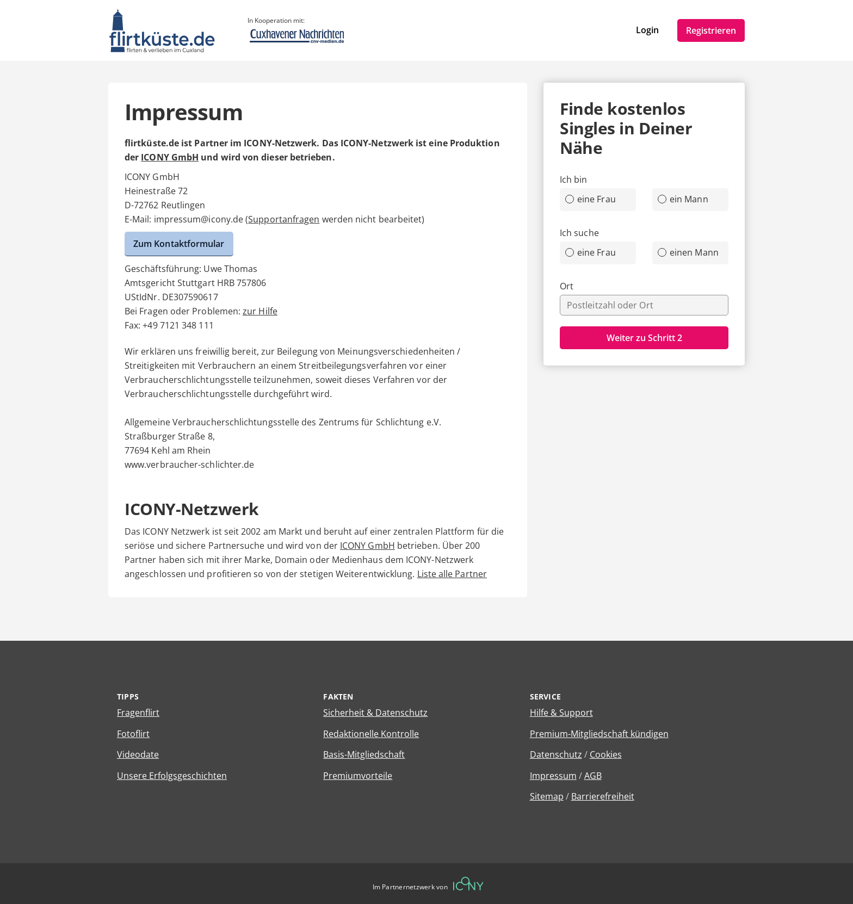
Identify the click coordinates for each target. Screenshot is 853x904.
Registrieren (711, 30)
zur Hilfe (260, 311)
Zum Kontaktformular (179, 244)
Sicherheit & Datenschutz (375, 713)
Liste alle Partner (452, 574)
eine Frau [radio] (590, 199)
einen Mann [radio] (688, 252)
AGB (593, 776)
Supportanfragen (283, 219)
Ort (566, 286)
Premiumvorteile (357, 776)
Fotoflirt (133, 734)
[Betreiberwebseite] (468, 883)
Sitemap (547, 796)
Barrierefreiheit (602, 796)
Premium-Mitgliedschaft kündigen (599, 734)
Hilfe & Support (561, 713)
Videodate (138, 754)
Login (647, 30)
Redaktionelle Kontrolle (371, 734)
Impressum (553, 776)
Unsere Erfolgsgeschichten (172, 776)
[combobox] (644, 305)
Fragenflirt (138, 713)
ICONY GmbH (170, 157)
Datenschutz (556, 754)
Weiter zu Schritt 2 (644, 338)
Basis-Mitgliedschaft (364, 754)
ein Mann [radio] (683, 199)
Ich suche (579, 232)
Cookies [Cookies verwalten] (606, 754)
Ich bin (574, 179)
